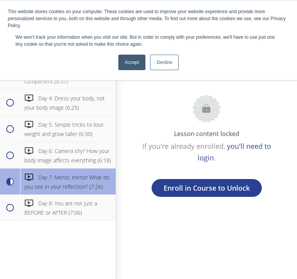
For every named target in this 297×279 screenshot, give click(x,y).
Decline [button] (164, 62)
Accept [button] (132, 62)
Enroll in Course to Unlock (207, 188)
